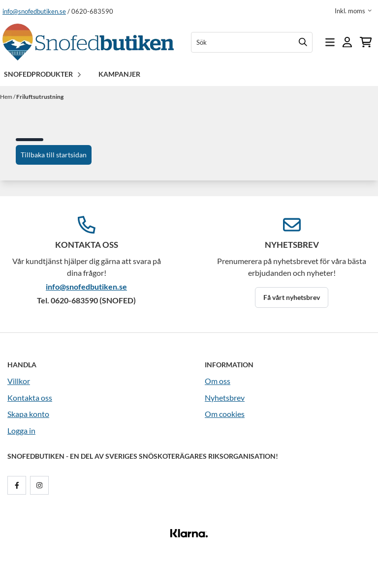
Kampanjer (119, 74)
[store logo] (88, 42)
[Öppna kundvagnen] (366, 42)
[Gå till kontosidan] (347, 42)
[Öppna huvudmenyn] (330, 42)
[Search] (303, 42)
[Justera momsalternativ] (353, 11)
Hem (6, 96)
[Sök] (252, 42)
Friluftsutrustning (39, 96)
